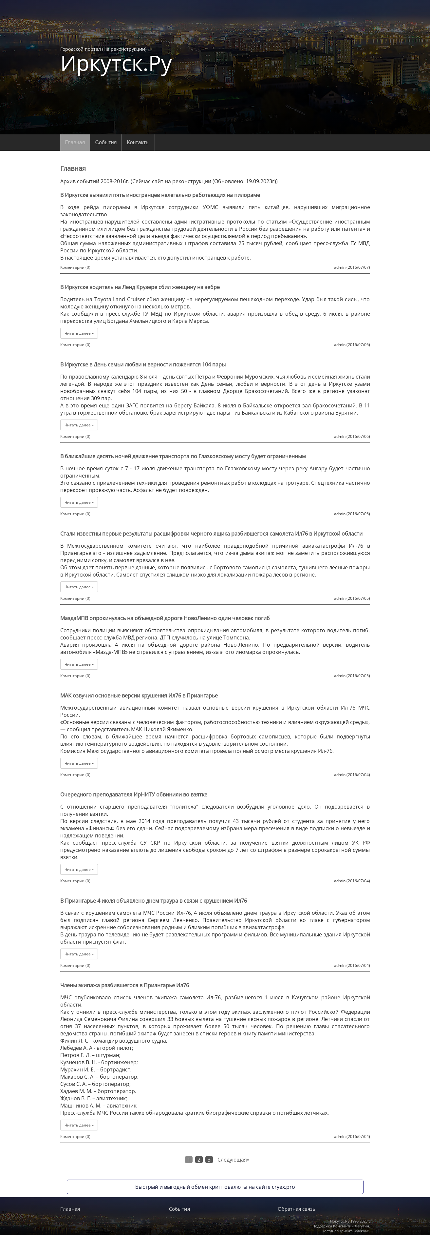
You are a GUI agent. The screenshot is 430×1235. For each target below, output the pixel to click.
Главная (75, 142)
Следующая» (233, 1159)
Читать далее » (79, 333)
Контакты (138, 142)
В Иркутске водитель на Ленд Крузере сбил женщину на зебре (140, 287)
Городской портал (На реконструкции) (116, 59)
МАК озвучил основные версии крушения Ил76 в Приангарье (139, 695)
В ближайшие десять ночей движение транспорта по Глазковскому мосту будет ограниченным (183, 456)
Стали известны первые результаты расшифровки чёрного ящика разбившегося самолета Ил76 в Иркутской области (211, 533)
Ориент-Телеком (353, 1230)
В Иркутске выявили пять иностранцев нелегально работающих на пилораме (160, 195)
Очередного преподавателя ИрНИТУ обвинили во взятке (133, 794)
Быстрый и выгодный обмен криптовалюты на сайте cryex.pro (215, 1186)
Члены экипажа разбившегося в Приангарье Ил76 (124, 985)
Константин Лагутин (351, 1226)
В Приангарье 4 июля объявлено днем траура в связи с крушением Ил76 (153, 900)
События (106, 142)
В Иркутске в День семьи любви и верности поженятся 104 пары (143, 364)
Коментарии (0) (75, 267)
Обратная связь (296, 1209)
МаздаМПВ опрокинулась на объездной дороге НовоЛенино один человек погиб (165, 618)
